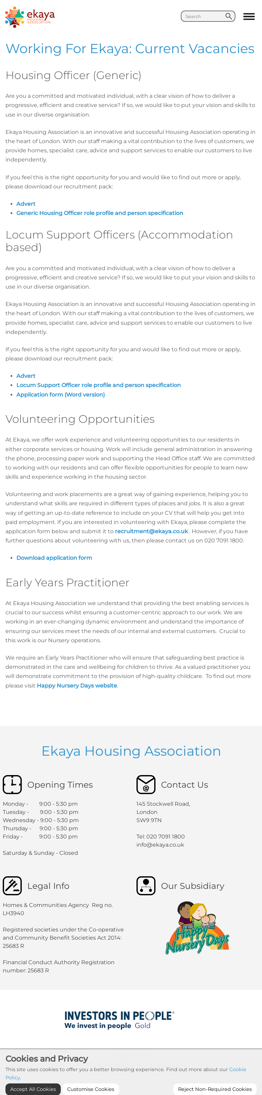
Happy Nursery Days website (77, 685)
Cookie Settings (131, 1056)
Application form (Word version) (60, 394)
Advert (25, 204)
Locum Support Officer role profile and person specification (100, 385)
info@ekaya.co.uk (160, 845)
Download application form (54, 558)
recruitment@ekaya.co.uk (152, 531)
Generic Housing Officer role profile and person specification (101, 213)
